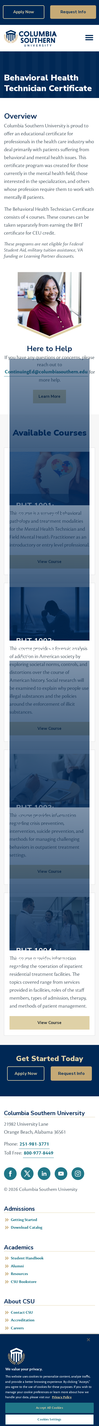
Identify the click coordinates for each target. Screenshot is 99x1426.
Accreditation (23, 1320)
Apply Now (23, 12)
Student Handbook (27, 1258)
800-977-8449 (38, 1153)
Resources (19, 1273)
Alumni (17, 1266)
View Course (36, 1022)
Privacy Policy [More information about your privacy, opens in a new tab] (62, 1397)
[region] (49, 1380)
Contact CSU (22, 1312)
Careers (17, 1328)
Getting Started (24, 1219)
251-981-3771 (34, 1144)
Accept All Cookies (49, 1408)
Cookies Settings (49, 1419)
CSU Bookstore (23, 1281)
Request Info (73, 12)
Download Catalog (26, 1227)
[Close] (88, 1339)
